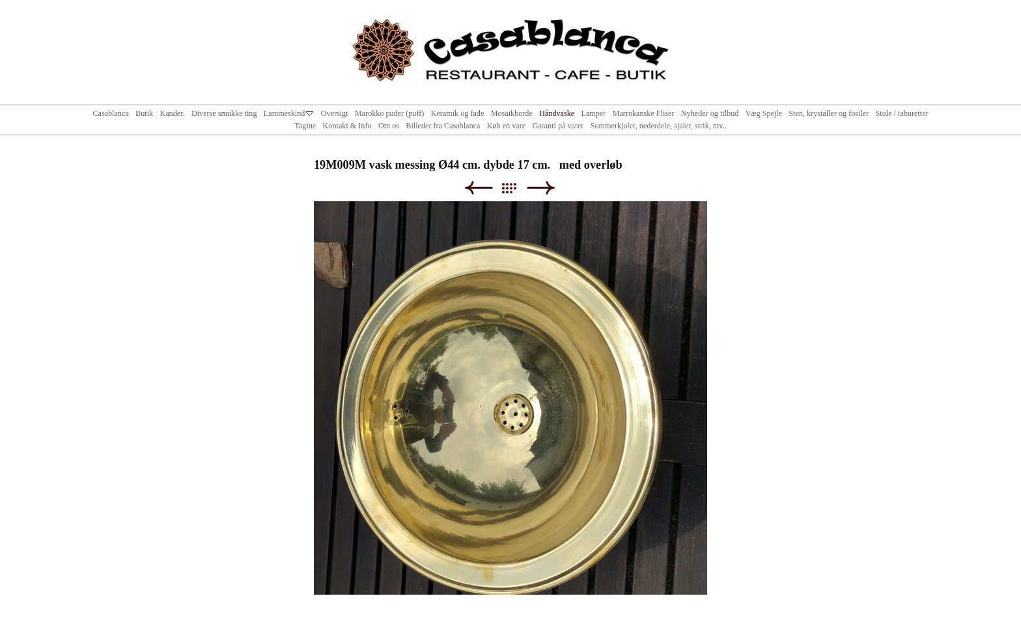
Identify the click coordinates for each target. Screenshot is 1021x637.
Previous (478, 188)
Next (541, 188)
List (515, 188)
